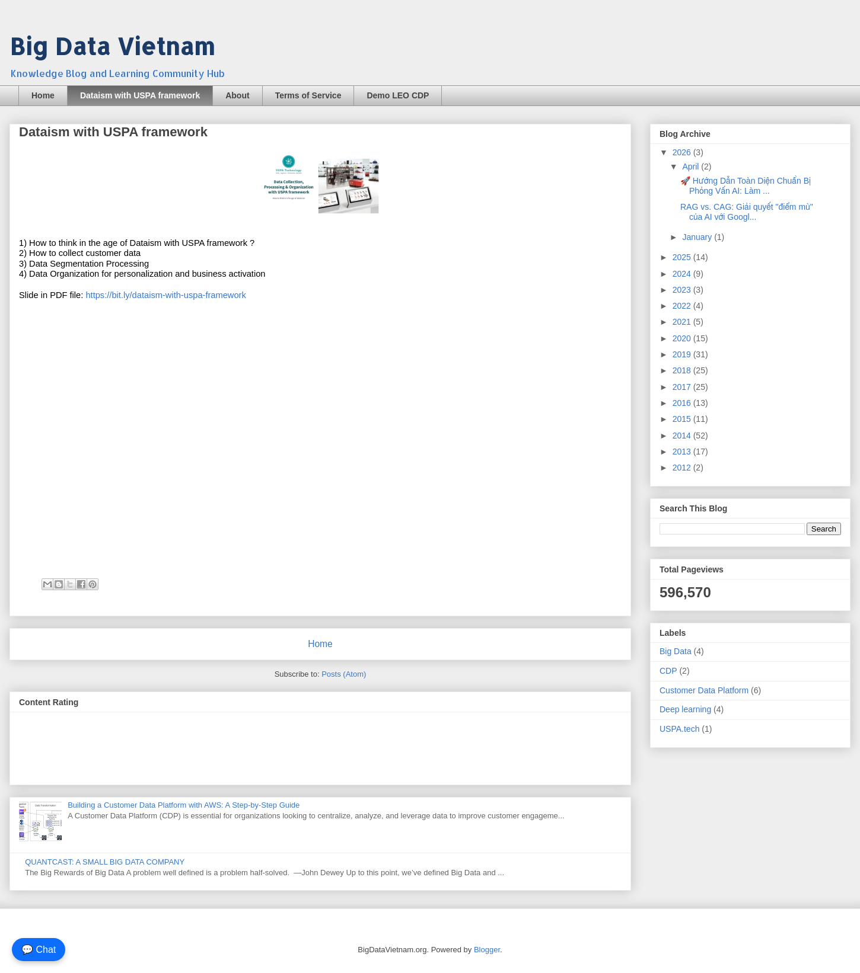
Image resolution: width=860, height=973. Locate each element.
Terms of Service (308, 95)
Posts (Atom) (343, 674)
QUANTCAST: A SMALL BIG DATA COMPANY (104, 861)
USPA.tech (679, 729)
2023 (683, 290)
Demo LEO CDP (398, 95)
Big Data (676, 651)
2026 (683, 152)
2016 (683, 403)
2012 (683, 467)
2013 (683, 451)
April (691, 166)
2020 (683, 338)
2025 (683, 257)
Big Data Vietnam (112, 46)
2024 (683, 274)
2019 (683, 354)
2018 (683, 370)
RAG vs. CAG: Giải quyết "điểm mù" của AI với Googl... (746, 212)
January (698, 237)
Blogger (487, 949)
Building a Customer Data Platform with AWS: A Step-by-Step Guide (184, 805)
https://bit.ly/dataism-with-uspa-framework (165, 295)
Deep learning (685, 709)
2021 (683, 322)
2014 (683, 435)
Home (43, 95)
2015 (683, 419)
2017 (683, 387)
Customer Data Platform (704, 690)
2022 (683, 306)
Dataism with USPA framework (140, 95)
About (237, 95)
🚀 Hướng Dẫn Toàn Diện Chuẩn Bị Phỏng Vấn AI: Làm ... (745, 186)
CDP (668, 671)
